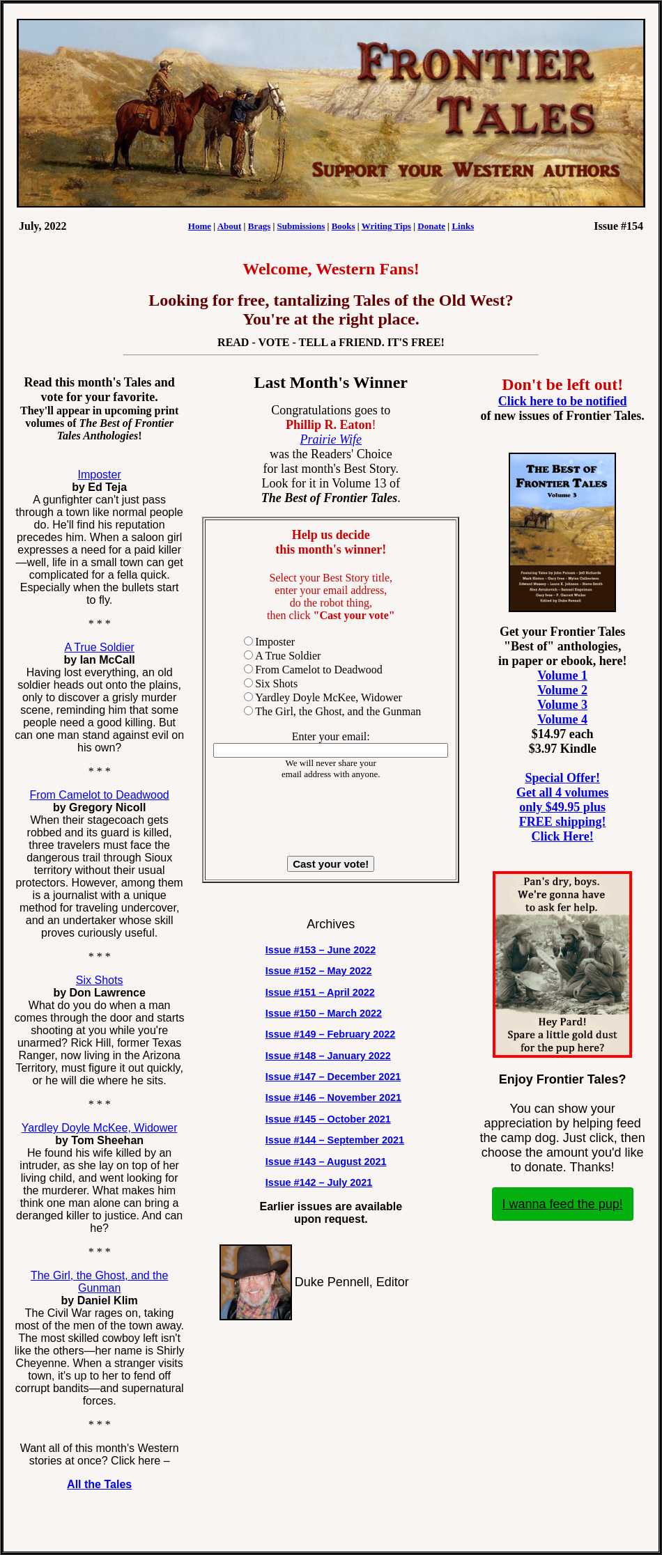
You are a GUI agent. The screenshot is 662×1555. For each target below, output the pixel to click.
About (229, 226)
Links (463, 226)
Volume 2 (562, 690)
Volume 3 (562, 705)
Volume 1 (562, 675)
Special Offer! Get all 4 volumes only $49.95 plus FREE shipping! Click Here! (562, 807)
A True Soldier (99, 647)
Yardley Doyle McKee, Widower (100, 1128)
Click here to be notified (562, 401)
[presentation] (331, 818)
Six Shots (99, 980)
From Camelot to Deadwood (99, 795)
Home (199, 226)
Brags (259, 226)
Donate (431, 226)
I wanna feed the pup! (562, 1204)
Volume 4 (562, 719)
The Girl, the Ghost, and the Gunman (99, 1281)
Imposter (99, 474)
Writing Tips (386, 226)
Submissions (301, 226)
